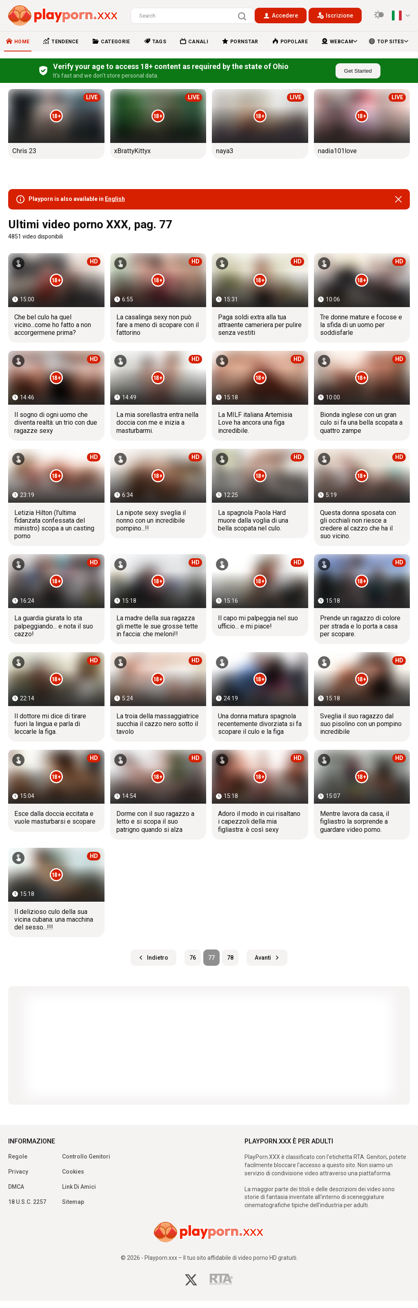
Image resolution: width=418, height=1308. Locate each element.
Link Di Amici (79, 1186)
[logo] (63, 15)
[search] (244, 16)
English (115, 199)
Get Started (358, 71)
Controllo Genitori (86, 1156)
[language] (401, 15)
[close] (398, 199)
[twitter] (191, 1281)
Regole (17, 1156)
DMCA (16, 1186)
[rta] (221, 1281)
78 (230, 957)
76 (192, 957)
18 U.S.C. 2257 (27, 1202)
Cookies (73, 1171)
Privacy (18, 1171)
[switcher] (379, 15)
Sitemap (73, 1202)
